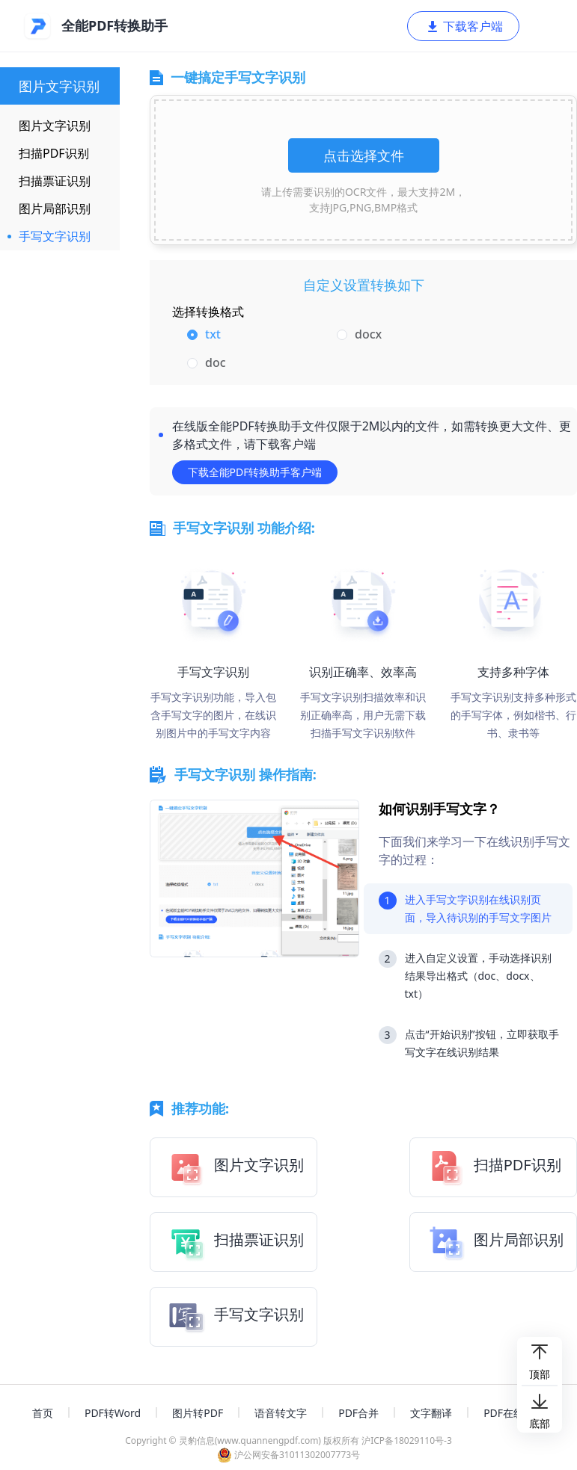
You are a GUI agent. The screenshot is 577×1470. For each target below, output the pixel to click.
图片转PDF (197, 1413)
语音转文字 (280, 1413)
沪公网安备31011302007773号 (288, 1454)
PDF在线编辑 (514, 1413)
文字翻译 (431, 1413)
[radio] (254, 335)
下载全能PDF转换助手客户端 (255, 472)
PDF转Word (113, 1413)
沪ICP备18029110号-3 (406, 1440)
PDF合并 (358, 1413)
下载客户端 (464, 26)
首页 (42, 1413)
